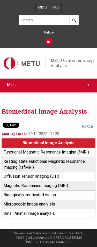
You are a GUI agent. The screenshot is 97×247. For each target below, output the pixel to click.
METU (42, 7)
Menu (48, 85)
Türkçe (49, 32)
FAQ (56, 7)
